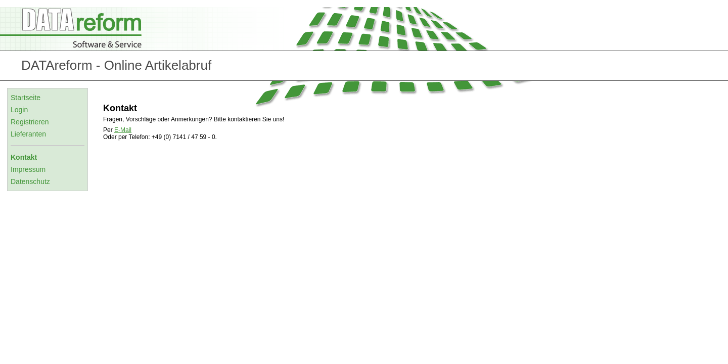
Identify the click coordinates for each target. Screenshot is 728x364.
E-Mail (122, 129)
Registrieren (30, 122)
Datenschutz (30, 181)
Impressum (28, 169)
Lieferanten (28, 134)
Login (19, 110)
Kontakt (24, 157)
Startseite (25, 98)
